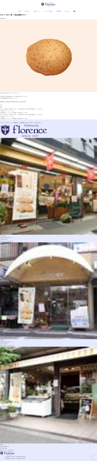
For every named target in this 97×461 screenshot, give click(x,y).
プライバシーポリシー (5, 122)
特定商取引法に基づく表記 (26, 122)
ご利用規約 (15, 122)
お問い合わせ (38, 122)
